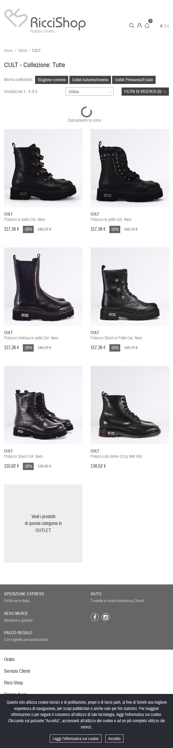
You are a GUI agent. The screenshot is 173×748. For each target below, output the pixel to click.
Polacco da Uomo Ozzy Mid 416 (116, 453)
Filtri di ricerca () (142, 91)
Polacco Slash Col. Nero (23, 453)
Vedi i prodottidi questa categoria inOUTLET (43, 524)
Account (139, 25)
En (167, 26)
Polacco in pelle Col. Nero (24, 216)
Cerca (131, 25)
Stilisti (22, 50)
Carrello (147, 25)
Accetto (114, 738)
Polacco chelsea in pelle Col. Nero (31, 335)
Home (8, 50)
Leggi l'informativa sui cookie (75, 738)
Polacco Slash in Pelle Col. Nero (116, 335)
